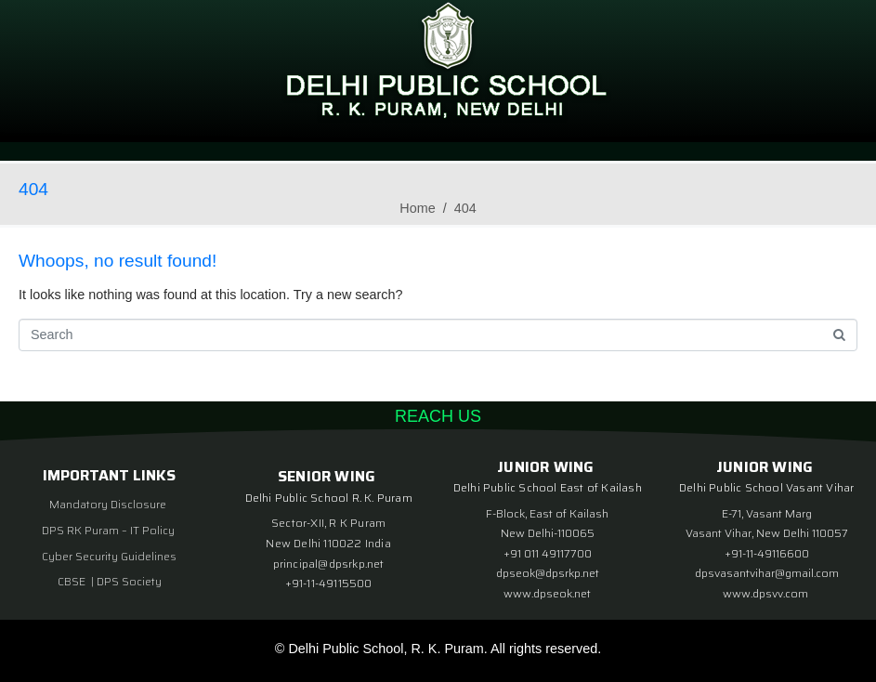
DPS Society (129, 581)
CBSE (73, 581)
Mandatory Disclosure (107, 504)
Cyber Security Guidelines (109, 556)
